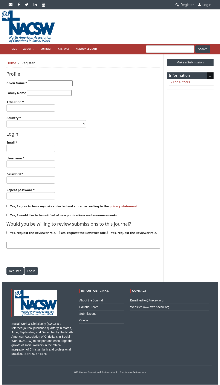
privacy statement (123, 206)
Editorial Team (88, 307)
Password (30, 178)
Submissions (87, 313)
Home (13, 48)
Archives (63, 48)
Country (46, 121)
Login (204, 4)
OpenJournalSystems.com (133, 372)
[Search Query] (170, 49)
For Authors (181, 82)
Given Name (39, 83)
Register (185, 4)
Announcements (87, 48)
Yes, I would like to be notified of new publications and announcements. (62, 215)
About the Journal (91, 300)
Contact (84, 320)
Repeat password (30, 193)
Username (30, 162)
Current (46, 48)
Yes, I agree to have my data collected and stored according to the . (72, 206)
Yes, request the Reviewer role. (31, 233)
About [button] (28, 48)
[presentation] (39, 259)
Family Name (39, 93)
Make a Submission (190, 62)
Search (203, 49)
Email (30, 146)
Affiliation (30, 106)
